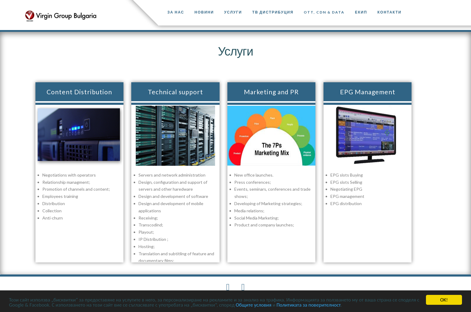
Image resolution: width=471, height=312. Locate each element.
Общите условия (254, 305)
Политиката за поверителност (308, 305)
